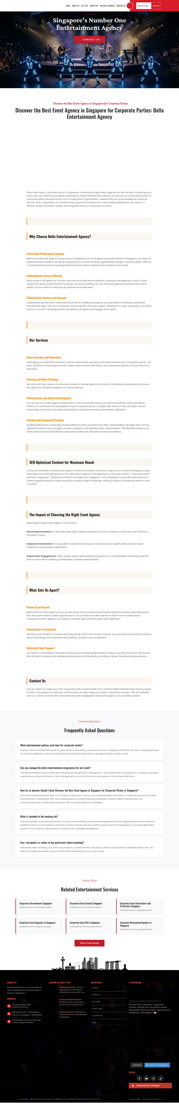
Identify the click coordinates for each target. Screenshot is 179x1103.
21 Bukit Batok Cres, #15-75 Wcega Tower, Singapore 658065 (26, 1021)
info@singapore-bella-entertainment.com (21, 1006)
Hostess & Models (107, 5)
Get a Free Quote (89, 943)
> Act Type (95, 1002)
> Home (94, 988)
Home (69, 5)
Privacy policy (134, 1099)
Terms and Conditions (152, 1099)
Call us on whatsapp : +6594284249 (27, 1015)
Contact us (121, 5)
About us (76, 5)
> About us (95, 995)
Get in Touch (89, 40)
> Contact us (96, 1016)
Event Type (94, 5)
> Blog (93, 1023)
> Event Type (96, 1009)
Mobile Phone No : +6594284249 (25, 1012)
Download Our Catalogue (146, 1086)
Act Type (85, 5)
